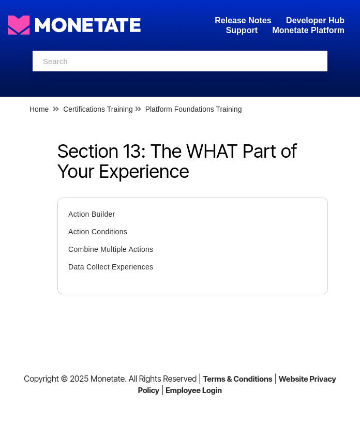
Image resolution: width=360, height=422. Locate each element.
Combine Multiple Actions (110, 249)
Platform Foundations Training (193, 109)
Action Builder (91, 214)
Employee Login (194, 390)
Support (242, 30)
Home (39, 109)
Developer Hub (315, 20)
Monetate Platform (308, 30)
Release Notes (244, 20)
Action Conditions (97, 232)
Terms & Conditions (238, 379)
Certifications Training (98, 109)
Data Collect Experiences (110, 267)
